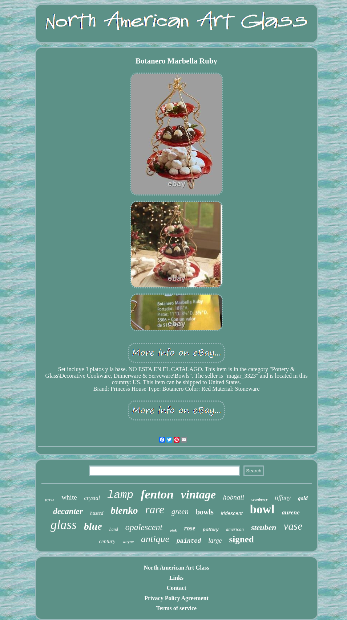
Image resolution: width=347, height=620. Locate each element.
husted (97, 513)
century (107, 541)
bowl (262, 509)
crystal (92, 498)
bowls (205, 512)
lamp (120, 495)
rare (154, 509)
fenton (157, 494)
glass (64, 525)
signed (241, 539)
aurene (291, 512)
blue (93, 526)
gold (303, 498)
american (235, 529)
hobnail (233, 497)
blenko (124, 510)
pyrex (49, 499)
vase (293, 526)
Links (176, 578)
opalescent (144, 527)
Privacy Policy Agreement (176, 598)
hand (113, 529)
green (180, 511)
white (69, 497)
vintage (198, 494)
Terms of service (176, 608)
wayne (128, 541)
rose (189, 528)
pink (173, 530)
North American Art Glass (176, 567)
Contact (176, 588)
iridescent (232, 513)
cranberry (259, 499)
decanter (68, 511)
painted (189, 541)
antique (155, 539)
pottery (211, 529)
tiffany (283, 497)
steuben (264, 527)
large (215, 540)
